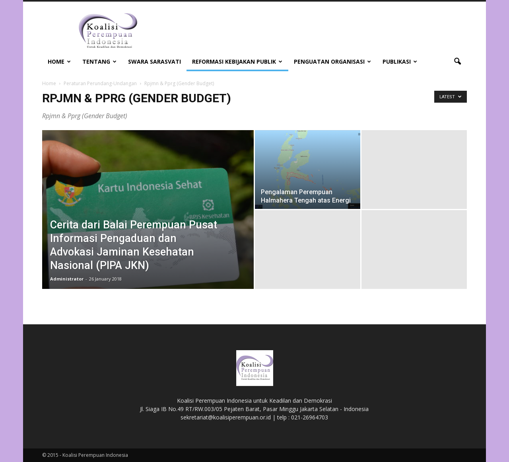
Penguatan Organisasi (332, 61)
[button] (457, 61)
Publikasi (400, 61)
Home (59, 61)
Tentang (99, 61)
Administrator (67, 279)
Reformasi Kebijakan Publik (237, 61)
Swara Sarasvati (154, 61)
